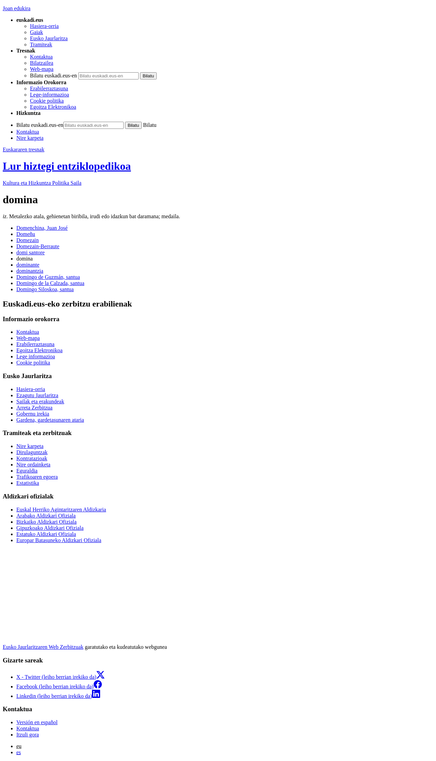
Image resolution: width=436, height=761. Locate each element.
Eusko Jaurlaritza (49, 38)
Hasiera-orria (44, 26)
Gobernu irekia (32, 414)
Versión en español (37, 722)
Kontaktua (41, 57)
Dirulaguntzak (32, 452)
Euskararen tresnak (23, 149)
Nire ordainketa (33, 464)
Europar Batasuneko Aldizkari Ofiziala (58, 540)
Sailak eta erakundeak (40, 401)
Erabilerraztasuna (49, 88)
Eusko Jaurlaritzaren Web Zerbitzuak (43, 647)
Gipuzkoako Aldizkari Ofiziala (49, 528)
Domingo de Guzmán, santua (48, 277)
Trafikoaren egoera (37, 477)
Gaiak (36, 32)
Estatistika (27, 483)
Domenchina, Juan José (42, 228)
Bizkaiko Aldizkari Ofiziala (46, 522)
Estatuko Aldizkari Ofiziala (46, 534)
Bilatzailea (41, 63)
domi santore (30, 252)
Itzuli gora (27, 734)
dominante (28, 265)
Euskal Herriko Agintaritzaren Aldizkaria (61, 509)
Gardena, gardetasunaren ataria (50, 420)
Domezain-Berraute (37, 246)
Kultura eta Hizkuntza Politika (42, 183)
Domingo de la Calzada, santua (50, 283)
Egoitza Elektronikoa (53, 107)
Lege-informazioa (49, 95)
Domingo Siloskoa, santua (45, 289)
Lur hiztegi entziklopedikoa (67, 166)
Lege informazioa (35, 356)
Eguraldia (26, 471)
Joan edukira (16, 8)
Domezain (27, 240)
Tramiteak (41, 44)
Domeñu (25, 234)
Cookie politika (47, 101)
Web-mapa (41, 69)
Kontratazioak (31, 458)
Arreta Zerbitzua (34, 408)
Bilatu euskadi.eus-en (53, 75)
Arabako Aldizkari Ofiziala (46, 516)
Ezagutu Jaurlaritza (37, 395)
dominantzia (29, 271)
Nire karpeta (30, 138)
